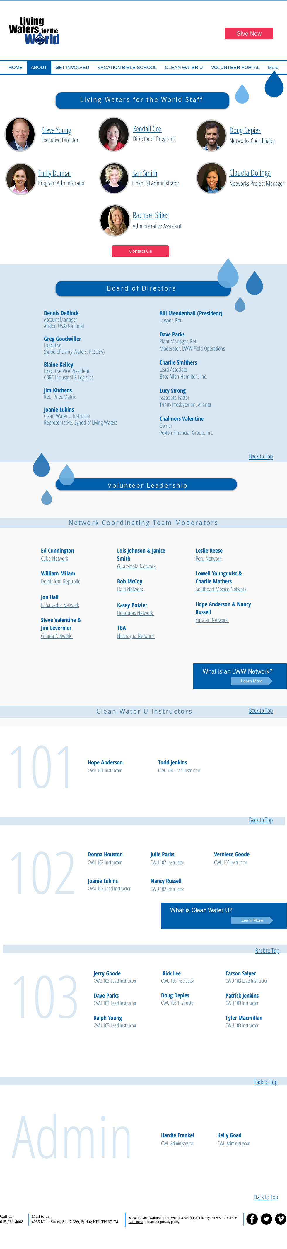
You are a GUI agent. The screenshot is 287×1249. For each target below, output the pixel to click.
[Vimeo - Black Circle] (280, 1219)
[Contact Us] (140, 251)
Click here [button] (136, 1222)
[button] (127, 67)
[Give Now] (249, 33)
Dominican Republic (60, 581)
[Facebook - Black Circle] (252, 1219)
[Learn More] (252, 681)
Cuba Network (54, 558)
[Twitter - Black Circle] (266, 1219)
